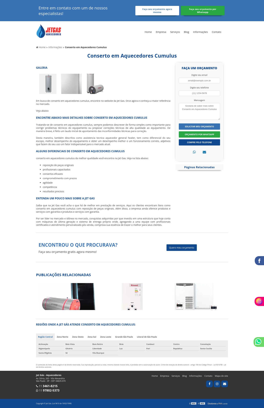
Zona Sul (92, 336)
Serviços (175, 32)
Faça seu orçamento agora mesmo (157, 11)
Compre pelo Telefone (199, 142)
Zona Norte (62, 336)
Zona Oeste (78, 336)
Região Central (45, 336)
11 (47, 386)
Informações (200, 32)
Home (148, 32)
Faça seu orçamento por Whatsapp (202, 11)
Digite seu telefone (199, 87)
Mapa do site (221, 375)
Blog (186, 32)
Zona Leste (105, 336)
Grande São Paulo (124, 336)
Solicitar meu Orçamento (199, 126)
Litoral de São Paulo (147, 336)
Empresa (161, 32)
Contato (216, 32)
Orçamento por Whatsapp (199, 134)
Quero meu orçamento (181, 247)
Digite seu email (199, 74)
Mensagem (199, 100)
